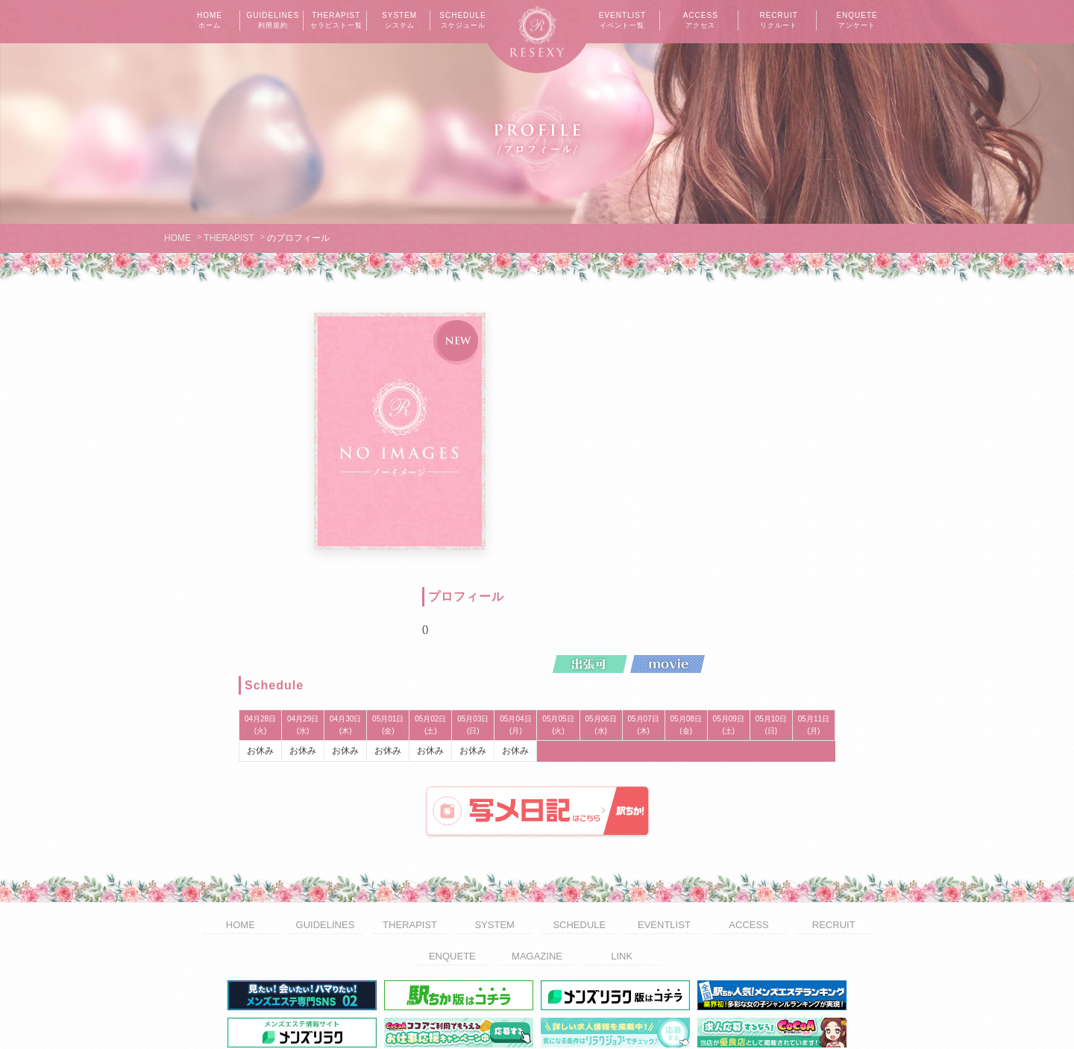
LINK (621, 868)
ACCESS (700, 21)
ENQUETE (857, 21)
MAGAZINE (537, 868)
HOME (209, 21)
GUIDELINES (273, 21)
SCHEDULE (463, 21)
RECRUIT (778, 21)
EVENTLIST (622, 21)
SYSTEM (400, 21)
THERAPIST (336, 21)
